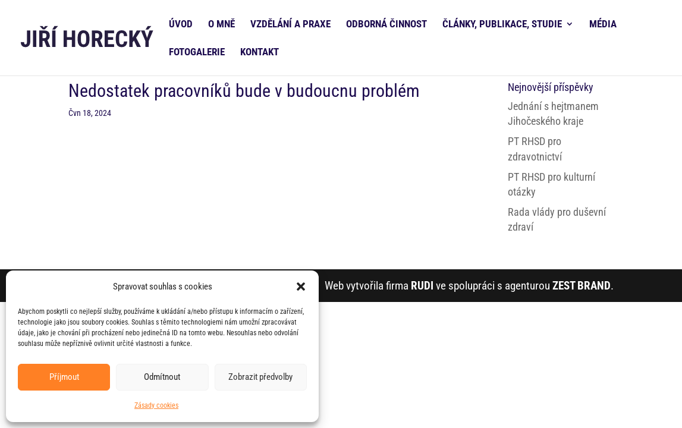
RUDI (422, 285)
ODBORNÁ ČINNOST (386, 25)
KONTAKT (259, 53)
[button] (301, 286)
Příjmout (64, 377)
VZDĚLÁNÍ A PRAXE (290, 25)
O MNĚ (221, 25)
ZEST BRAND (581, 285)
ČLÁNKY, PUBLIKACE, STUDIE (502, 25)
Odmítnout (162, 377)
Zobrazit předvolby (260, 377)
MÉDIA (603, 25)
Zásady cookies (156, 405)
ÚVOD (181, 25)
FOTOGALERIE (197, 53)
